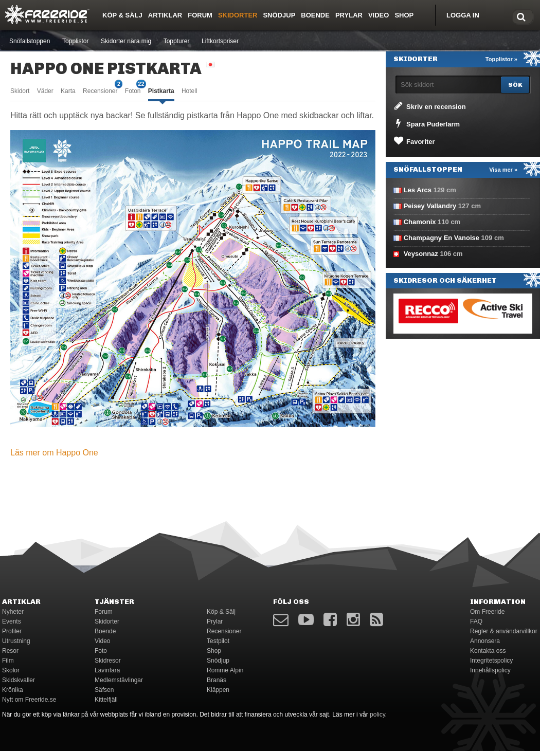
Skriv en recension (429, 106)
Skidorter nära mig (126, 41)
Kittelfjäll (106, 699)
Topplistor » (501, 59)
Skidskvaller (18, 680)
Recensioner (100, 90)
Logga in (462, 15)
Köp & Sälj (122, 15)
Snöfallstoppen (29, 41)
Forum (200, 15)
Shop (403, 15)
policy (377, 714)
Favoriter (413, 140)
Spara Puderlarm (426, 123)
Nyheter (13, 611)
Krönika (12, 689)
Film (8, 660)
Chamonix (420, 222)
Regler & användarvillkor (503, 631)
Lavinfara (107, 670)
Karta (68, 91)
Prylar (349, 15)
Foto (101, 650)
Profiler (12, 631)
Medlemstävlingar (119, 680)
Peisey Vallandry (430, 206)
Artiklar (165, 15)
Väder (45, 91)
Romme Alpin (225, 670)
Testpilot (218, 641)
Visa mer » (503, 170)
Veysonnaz (421, 254)
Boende (315, 15)
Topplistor (75, 41)
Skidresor (108, 660)
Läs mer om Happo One (54, 452)
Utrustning (16, 641)
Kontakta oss (488, 650)
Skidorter (238, 15)
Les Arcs (417, 190)
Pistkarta (161, 91)
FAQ (476, 621)
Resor (10, 650)
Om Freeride (487, 611)
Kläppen (218, 689)
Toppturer (177, 41)
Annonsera (485, 641)
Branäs (216, 680)
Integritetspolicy (491, 660)
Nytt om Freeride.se (29, 699)
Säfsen (104, 689)
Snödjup (279, 15)
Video (378, 15)
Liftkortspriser (220, 41)
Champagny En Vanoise (441, 238)
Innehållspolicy (490, 670)
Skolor (11, 670)
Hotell (189, 91)
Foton (133, 90)
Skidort (19, 91)
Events (11, 621)
